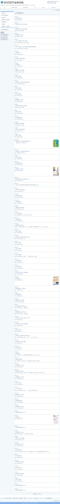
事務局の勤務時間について (21, 412)
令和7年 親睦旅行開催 (20, 58)
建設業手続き (4, 21)
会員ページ (43, 7)
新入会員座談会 (19, 18)
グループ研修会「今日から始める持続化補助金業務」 (26, 46)
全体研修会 (18, 52)
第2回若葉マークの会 (20, 443)
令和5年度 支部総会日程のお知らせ (23, 236)
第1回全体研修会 (19, 117)
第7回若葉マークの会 (20, 365)
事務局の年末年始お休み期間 (21, 28)
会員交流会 (18, 64)
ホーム (5, 7)
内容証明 (3, 24)
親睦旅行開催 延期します (21, 311)
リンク (35, 7)
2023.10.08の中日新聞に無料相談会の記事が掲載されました (27, 184)
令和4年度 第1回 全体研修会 (22, 323)
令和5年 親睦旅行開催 (20, 189)
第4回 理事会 (18, 248)
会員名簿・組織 (25, 7)
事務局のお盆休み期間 (20, 70)
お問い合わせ (53, 7)
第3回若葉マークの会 (20, 432)
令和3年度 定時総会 (20, 473)
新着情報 (20, 498)
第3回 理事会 (18, 111)
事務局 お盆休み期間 (20, 438)
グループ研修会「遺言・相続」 (22, 40)
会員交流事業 (18, 219)
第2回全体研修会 (19, 162)
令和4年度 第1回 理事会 (21, 341)
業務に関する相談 (14, 7)
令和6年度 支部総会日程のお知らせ (23, 151)
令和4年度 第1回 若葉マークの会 (23, 317)
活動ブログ (25, 498)
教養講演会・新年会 (19, 34)
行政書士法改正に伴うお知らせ (22, 24)
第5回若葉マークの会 (20, 394)
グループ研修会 (19, 213)
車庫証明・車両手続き (6, 19)
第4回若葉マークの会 (20, 406)
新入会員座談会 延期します (21, 306)
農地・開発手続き (5, 15)
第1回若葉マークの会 (20, 461)
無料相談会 (18, 278)
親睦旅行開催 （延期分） (21, 288)
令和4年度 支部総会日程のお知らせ (23, 335)
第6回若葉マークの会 (20, 376)
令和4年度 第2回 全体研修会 (22, 272)
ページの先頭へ (55, 501)
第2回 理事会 (18, 76)
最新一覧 (39, 493)
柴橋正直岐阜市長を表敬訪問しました (23, 178)
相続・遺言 (4, 17)
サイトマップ (42, 498)
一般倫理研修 (18, 201)
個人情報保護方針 (49, 498)
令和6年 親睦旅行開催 (20, 129)
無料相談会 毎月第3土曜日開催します (23, 141)
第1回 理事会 (18, 87)
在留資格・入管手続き (6, 26)
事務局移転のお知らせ (20, 225)
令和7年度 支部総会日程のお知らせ (23, 82)
